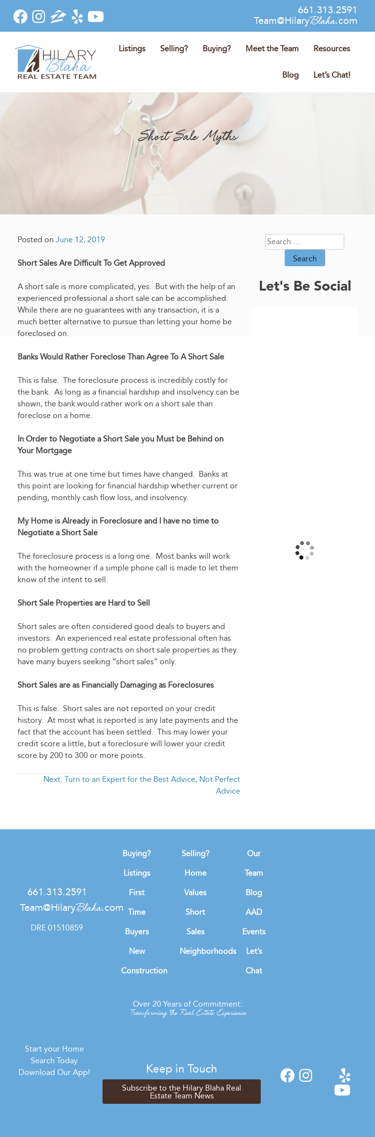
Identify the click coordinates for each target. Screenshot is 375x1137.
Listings (132, 48)
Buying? (217, 48)
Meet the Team (272, 48)
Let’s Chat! (331, 75)
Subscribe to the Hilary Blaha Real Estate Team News (181, 1091)
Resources (331, 48)
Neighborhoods (208, 951)
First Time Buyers (137, 912)
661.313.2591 (327, 10)
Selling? (174, 48)
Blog (290, 75)
